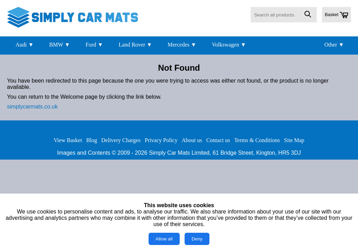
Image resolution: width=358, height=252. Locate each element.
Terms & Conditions (257, 140)
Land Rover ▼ (135, 45)
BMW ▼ (59, 45)
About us (192, 140)
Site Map (294, 140)
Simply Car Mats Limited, (180, 153)
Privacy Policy (161, 140)
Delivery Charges (121, 140)
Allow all (164, 238)
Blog (91, 140)
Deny (197, 238)
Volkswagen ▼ (229, 45)
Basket (336, 15)
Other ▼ (334, 45)
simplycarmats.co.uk (32, 107)
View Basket (67, 140)
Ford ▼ (94, 45)
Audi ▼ (24, 45)
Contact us (218, 140)
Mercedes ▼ (182, 45)
